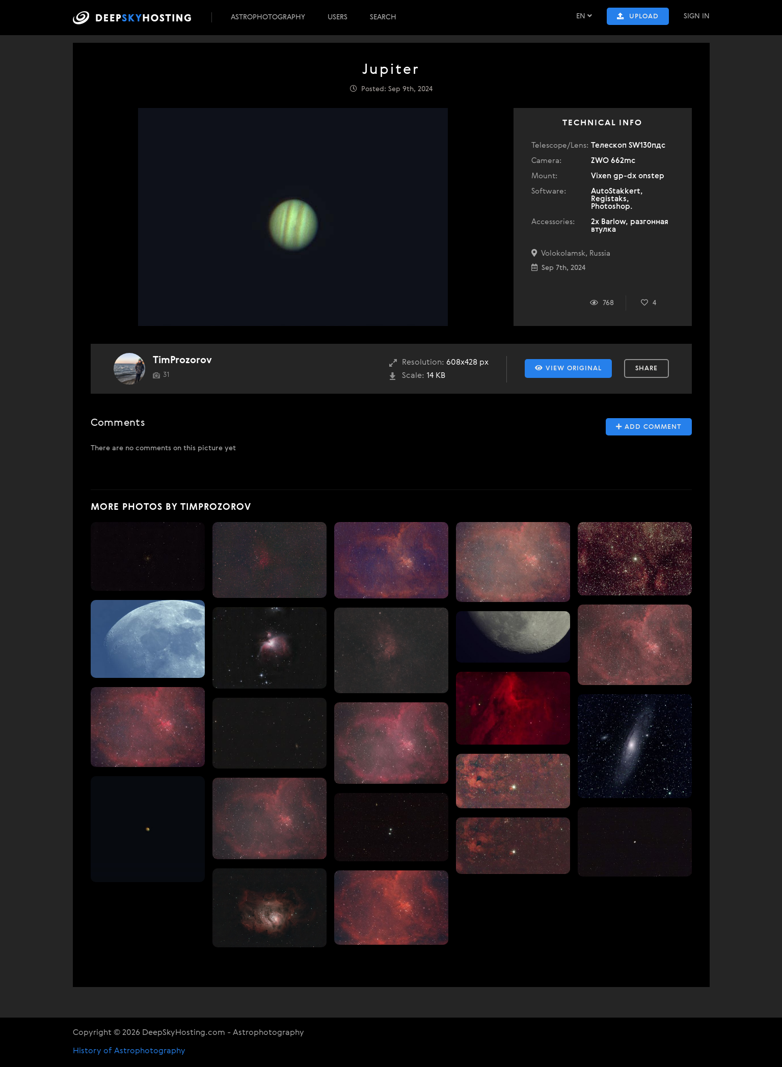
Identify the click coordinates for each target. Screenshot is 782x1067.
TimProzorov (182, 360)
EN (584, 16)
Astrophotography (268, 17)
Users (337, 17)
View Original (568, 368)
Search (383, 17)
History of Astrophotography (129, 1051)
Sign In (697, 16)
